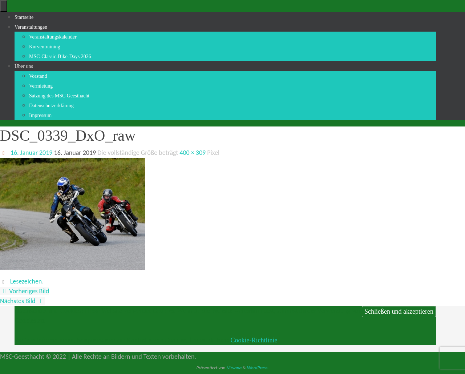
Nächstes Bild (22, 301)
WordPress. (258, 367)
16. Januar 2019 (32, 153)
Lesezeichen (26, 281)
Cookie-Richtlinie (253, 340)
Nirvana (234, 367)
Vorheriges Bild (24, 291)
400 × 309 (192, 153)
